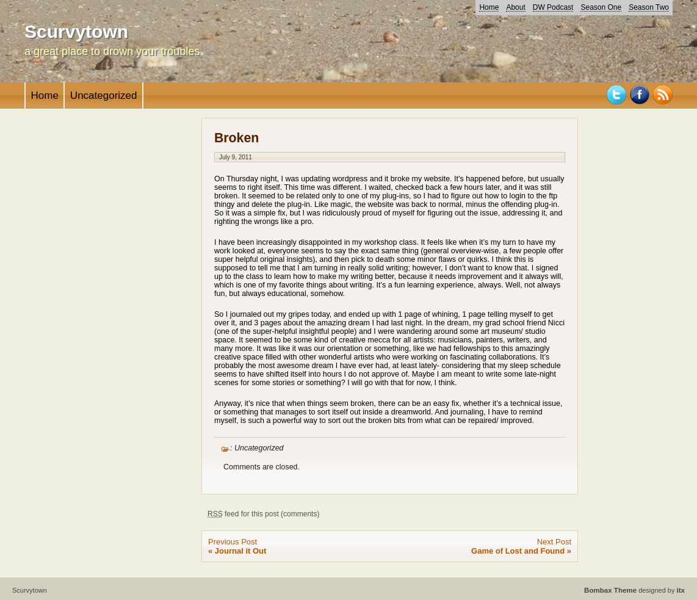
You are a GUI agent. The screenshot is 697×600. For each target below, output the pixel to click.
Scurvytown (76, 31)
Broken (236, 138)
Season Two (649, 7)
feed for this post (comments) (263, 514)
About (515, 7)
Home (489, 7)
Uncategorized (103, 95)
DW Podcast (553, 7)
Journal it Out (241, 550)
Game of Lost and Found (518, 550)
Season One (600, 7)
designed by (634, 590)
